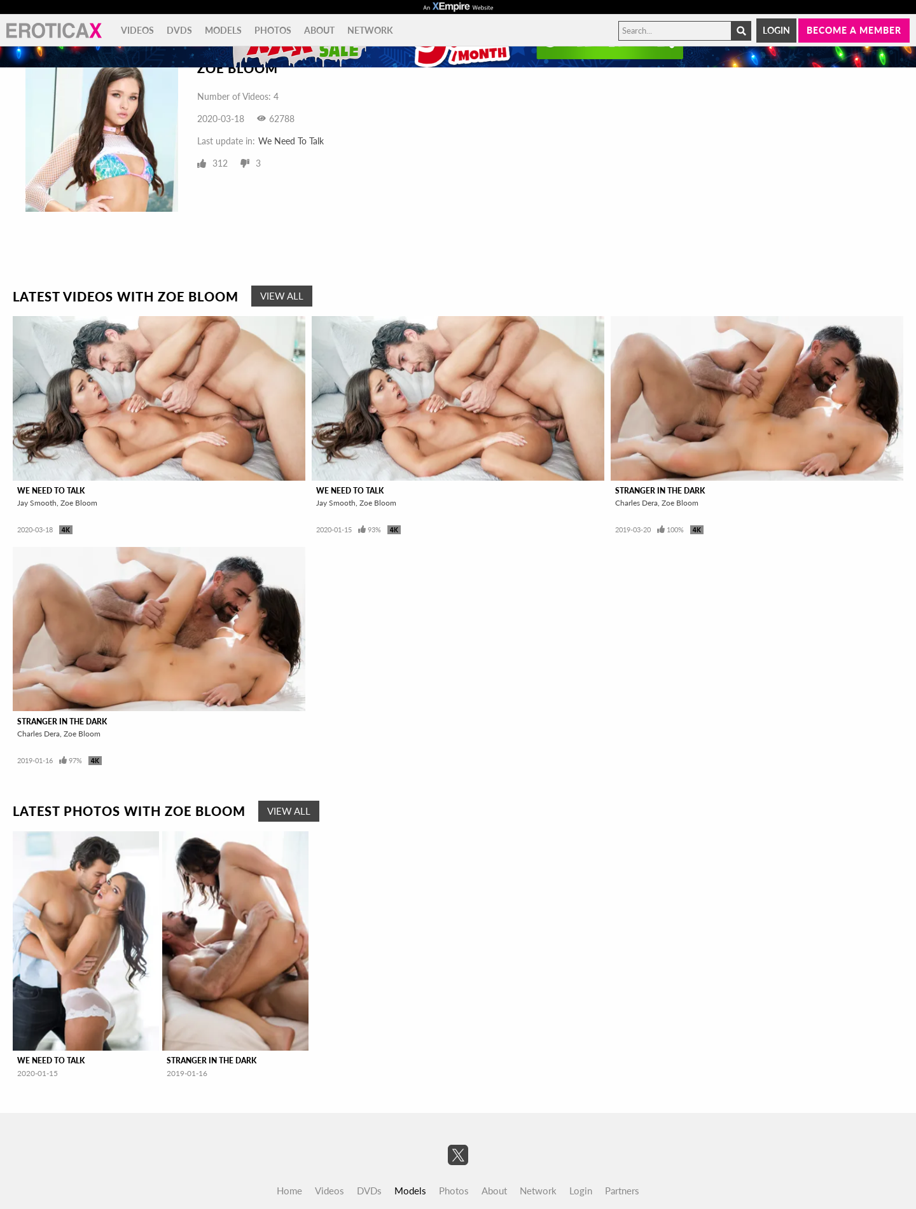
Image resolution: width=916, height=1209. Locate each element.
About (319, 30)
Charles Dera (636, 503)
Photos (272, 30)
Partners (622, 1190)
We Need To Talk (291, 140)
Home (289, 1190)
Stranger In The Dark (660, 490)
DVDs (179, 30)
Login (776, 30)
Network (370, 30)
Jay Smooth (37, 503)
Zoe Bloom (78, 503)
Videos (137, 30)
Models (223, 30)
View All (281, 295)
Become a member (854, 30)
